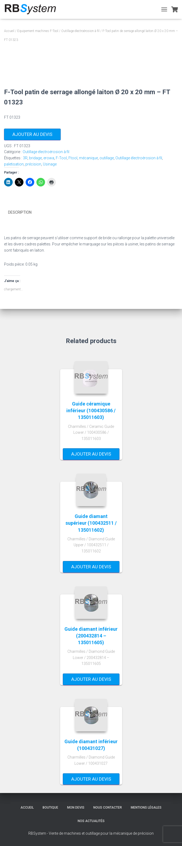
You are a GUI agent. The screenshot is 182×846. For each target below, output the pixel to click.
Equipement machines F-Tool (37, 31)
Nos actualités (91, 821)
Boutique (50, 807)
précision (33, 164)
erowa (48, 158)
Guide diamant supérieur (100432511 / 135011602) (91, 523)
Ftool (72, 158)
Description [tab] (20, 212)
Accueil (9, 31)
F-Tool (61, 158)
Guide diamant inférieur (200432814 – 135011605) (91, 635)
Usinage (50, 164)
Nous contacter (107, 807)
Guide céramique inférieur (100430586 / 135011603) (91, 410)
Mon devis (75, 807)
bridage (35, 158)
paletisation (14, 164)
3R (25, 158)
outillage (106, 158)
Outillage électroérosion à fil (80, 31)
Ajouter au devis (32, 134)
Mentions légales (146, 807)
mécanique (88, 158)
